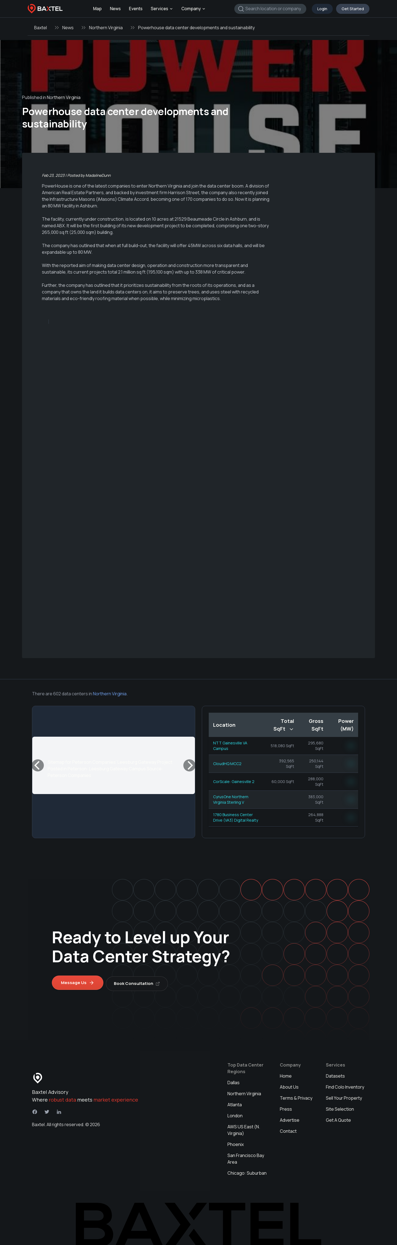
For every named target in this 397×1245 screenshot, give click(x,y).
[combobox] (270, 9)
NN (351, 745)
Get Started (353, 8)
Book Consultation (139, 981)
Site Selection (340, 1107)
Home (286, 1074)
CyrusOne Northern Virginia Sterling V (230, 799)
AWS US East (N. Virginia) (243, 1128)
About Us (289, 1085)
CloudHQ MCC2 (227, 763)
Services (162, 9)
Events (136, 9)
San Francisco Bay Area (245, 1156)
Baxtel (40, 28)
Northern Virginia (106, 28)
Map (97, 9)
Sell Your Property (344, 1096)
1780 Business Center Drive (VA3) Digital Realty (235, 817)
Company (193, 9)
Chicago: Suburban (247, 1171)
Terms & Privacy (296, 1096)
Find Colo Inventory (345, 1085)
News (115, 9)
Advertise (289, 1118)
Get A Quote (338, 1118)
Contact (288, 1129)
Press (286, 1107)
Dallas (233, 1081)
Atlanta (234, 1103)
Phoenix (235, 1142)
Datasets (335, 1074)
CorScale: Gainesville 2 (233, 781)
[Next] (189, 765)
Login (322, 8)
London (235, 1114)
